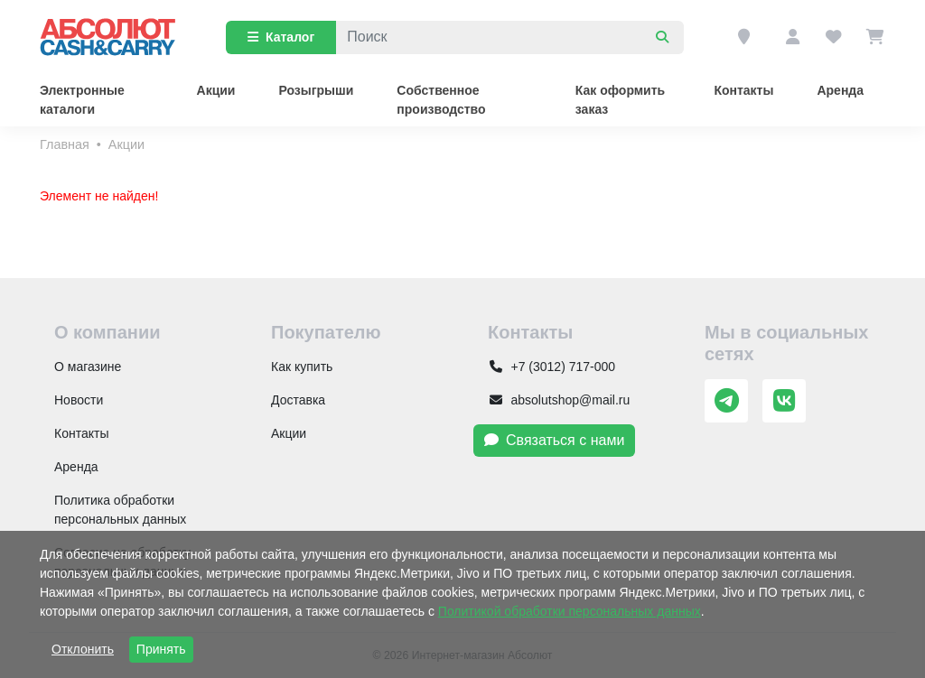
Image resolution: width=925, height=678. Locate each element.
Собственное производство (441, 99)
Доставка (298, 400)
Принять (161, 649)
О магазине (87, 366)
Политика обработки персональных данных (120, 509)
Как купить (301, 366)
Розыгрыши (315, 90)
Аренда (840, 90)
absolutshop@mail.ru (559, 400)
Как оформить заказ (620, 99)
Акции (216, 90)
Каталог (281, 37)
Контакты (743, 90)
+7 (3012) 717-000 (551, 366)
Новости (78, 400)
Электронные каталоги (82, 99)
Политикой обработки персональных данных (569, 611)
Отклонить (82, 649)
